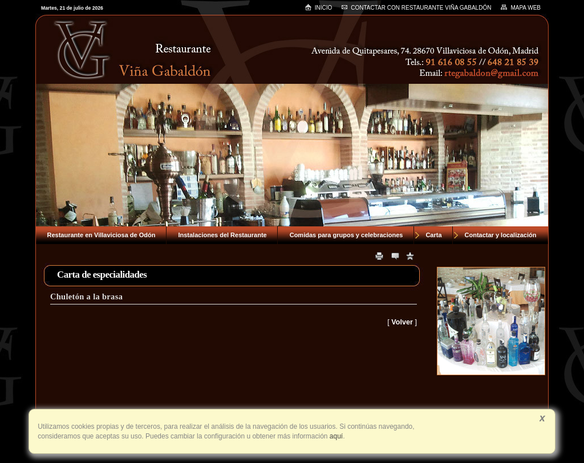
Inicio (318, 7)
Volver (402, 322)
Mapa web (520, 7)
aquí (335, 436)
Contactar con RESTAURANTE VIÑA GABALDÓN (416, 8)
